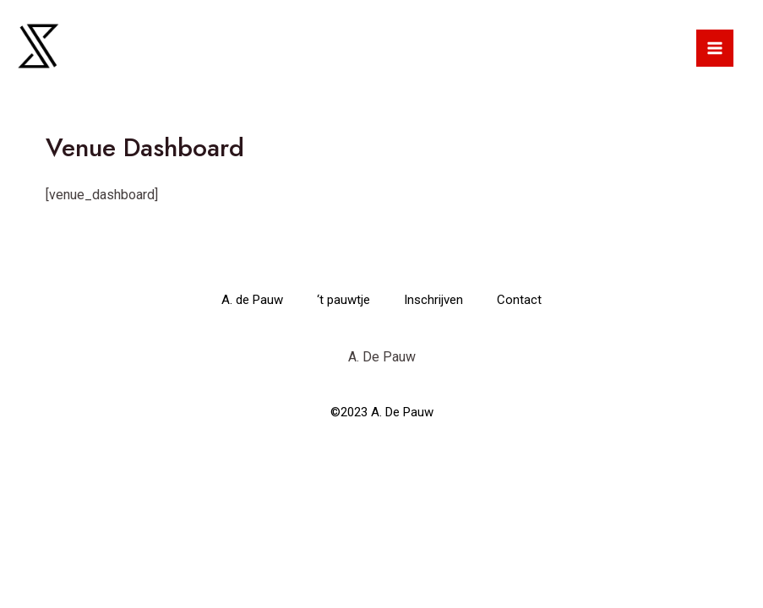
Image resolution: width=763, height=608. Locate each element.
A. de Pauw (252, 299)
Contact (519, 299)
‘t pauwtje (343, 299)
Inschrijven (433, 299)
